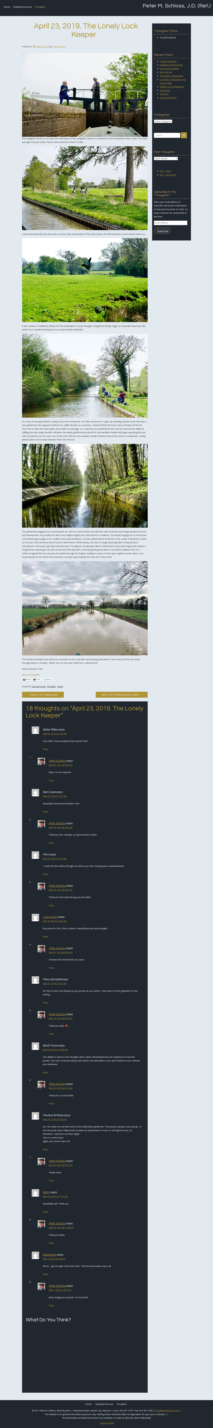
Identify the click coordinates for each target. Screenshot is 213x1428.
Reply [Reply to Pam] (45, 874)
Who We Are (166, 72)
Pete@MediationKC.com (167, 1410)
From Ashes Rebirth (169, 68)
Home (7, 7)
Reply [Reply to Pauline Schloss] (45, 1149)
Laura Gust (50, 916)
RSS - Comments (168, 174)
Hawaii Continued (168, 61)
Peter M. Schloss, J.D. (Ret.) (177, 6)
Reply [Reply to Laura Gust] (45, 936)
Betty (46, 1192)
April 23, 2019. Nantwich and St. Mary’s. (122, 694)
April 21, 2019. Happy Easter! (43, 694)
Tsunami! (164, 94)
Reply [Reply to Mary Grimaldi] (45, 1002)
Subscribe (162, 231)
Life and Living (38, 686)
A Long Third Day (168, 97)
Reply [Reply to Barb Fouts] (45, 1072)
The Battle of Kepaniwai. (171, 75)
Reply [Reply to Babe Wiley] (45, 749)
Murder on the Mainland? (172, 86)
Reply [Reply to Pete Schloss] (51, 780)
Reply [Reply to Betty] (45, 1211)
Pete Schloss (59, 46)
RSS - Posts (165, 171)
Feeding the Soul (22, 7)
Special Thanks (107, 1423)
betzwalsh (49, 1254)
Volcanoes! (165, 90)
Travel (60, 686)
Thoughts (40, 7)
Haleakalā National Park (171, 64)
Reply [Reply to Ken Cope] (45, 811)
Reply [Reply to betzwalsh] (45, 1274)
